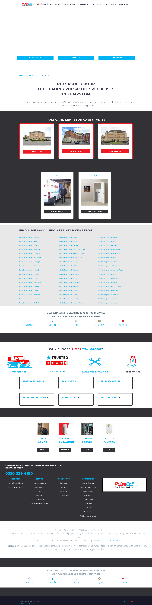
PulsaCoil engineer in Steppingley (109, 278)
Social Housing (40, 499)
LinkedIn (52, 324)
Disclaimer (88, 504)
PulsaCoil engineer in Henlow (107, 282)
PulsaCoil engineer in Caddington (30, 262)
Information (88, 479)
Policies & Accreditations (88, 516)
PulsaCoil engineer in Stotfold (29, 274)
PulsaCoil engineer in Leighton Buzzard (71, 249)
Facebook (29, 324)
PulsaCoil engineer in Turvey (67, 262)
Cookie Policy (88, 499)
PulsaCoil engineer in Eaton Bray (30, 270)
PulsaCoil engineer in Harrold (107, 299)
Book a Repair (57, 211)
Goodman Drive (115, 151)
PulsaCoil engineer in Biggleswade (109, 249)
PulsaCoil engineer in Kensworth (30, 299)
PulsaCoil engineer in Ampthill (108, 237)
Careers (63, 487)
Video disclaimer (88, 512)
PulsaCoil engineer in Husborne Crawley (71, 253)
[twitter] (76, 321)
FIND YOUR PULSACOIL (51, 4)
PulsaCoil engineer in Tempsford (69, 299)
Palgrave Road (76, 151)
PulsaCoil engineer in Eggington (30, 245)
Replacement (116, 58)
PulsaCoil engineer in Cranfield (29, 253)
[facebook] (29, 321)
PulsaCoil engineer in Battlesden (108, 290)
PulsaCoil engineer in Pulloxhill (29, 266)
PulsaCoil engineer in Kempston (69, 274)
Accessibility (88, 495)
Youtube (123, 324)
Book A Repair (35, 58)
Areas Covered (29, 75)
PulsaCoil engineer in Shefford (107, 262)
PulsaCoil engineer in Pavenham (69, 282)
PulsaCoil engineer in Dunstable (30, 249)
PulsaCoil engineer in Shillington (30, 282)
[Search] (133, 4)
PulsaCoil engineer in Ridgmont (29, 295)
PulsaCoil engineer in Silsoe (67, 295)
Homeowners (39, 487)
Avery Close (37, 151)
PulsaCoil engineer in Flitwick (107, 266)
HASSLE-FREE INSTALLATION (95, 372)
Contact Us (64, 479)
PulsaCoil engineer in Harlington (30, 258)
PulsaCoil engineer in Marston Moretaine (72, 303)
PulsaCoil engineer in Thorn (28, 278)
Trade (40, 491)
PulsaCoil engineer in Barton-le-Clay (70, 258)
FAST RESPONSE (19, 372)
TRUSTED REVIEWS (57, 372)
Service (39, 479)
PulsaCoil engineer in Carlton (68, 278)
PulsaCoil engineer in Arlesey (107, 245)
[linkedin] (52, 321)
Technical (87, 450)
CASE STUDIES (110, 4)
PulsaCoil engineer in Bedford (29, 237)
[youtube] (123, 321)
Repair (42, 450)
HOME (37, 4)
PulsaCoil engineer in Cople (107, 258)
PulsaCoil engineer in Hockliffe (29, 303)
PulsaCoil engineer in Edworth (29, 290)
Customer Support (40, 483)
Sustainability (64, 495)
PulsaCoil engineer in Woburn (29, 241)
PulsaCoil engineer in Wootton (68, 270)
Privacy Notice (88, 491)
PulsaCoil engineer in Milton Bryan (109, 286)
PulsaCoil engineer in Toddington (109, 253)
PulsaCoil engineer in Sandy (67, 237)
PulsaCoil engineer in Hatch (107, 274)
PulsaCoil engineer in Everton (68, 245)
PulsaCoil (109, 450)
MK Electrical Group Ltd (109, 540)
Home (21, 75)
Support (76, 58)
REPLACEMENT (84, 4)
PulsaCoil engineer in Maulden (108, 303)
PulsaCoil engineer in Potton (107, 241)
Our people (64, 491)
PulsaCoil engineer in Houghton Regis (110, 270)
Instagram (99, 324)
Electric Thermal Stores (15, 483)
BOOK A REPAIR (69, 4)
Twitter (76, 324)
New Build (39, 495)
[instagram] (99, 321)
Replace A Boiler (95, 211)
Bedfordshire (39, 75)
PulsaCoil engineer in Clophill (68, 290)
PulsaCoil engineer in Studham (108, 295)
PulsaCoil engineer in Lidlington (69, 266)
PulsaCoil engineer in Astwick (29, 286)
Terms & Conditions (88, 508)
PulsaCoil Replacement (95, 176)
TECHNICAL (97, 4)
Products (15, 479)
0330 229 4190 (19, 473)
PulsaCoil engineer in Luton (67, 241)
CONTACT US (124, 4)
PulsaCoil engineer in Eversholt (68, 286)
